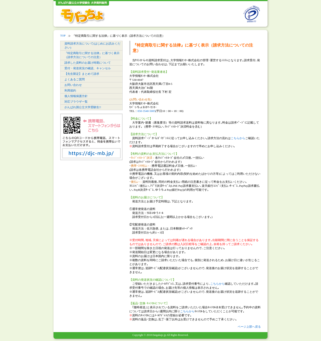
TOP (63, 35)
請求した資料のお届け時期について (87, 62)
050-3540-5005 (146, 111)
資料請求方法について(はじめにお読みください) (92, 45)
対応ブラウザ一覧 (76, 101)
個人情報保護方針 (76, 96)
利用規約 (70, 90)
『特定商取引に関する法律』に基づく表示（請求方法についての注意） (91, 55)
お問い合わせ (73, 85)
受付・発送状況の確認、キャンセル (87, 68)
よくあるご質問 (74, 79)
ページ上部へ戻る (249, 326)
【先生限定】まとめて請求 (81, 73)
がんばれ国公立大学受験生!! (82, 107)
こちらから (238, 138)
